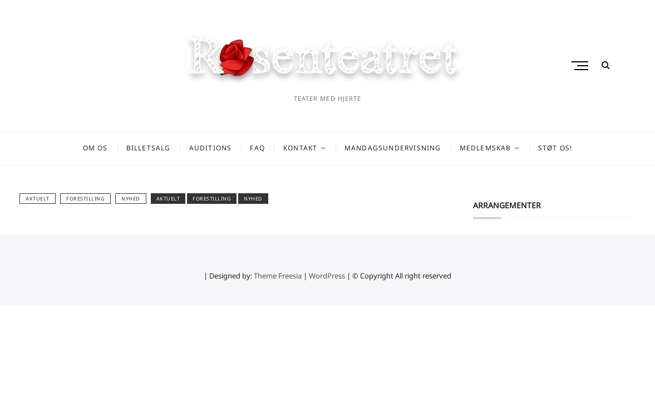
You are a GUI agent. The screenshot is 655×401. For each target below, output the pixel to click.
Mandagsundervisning (392, 148)
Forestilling (85, 198)
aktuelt (168, 198)
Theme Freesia (278, 276)
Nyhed (130, 198)
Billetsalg (148, 148)
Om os (95, 148)
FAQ (257, 148)
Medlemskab (485, 148)
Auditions (210, 148)
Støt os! (555, 148)
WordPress (327, 276)
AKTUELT (38, 198)
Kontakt (300, 148)
